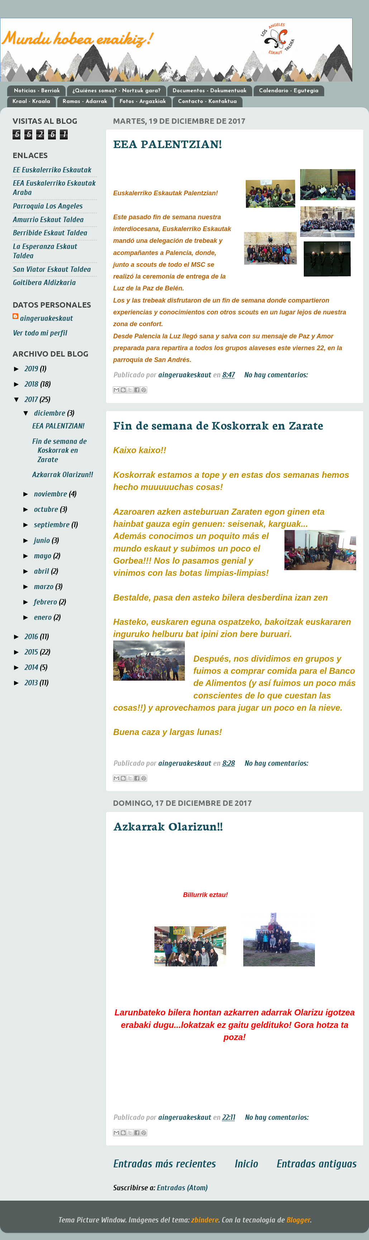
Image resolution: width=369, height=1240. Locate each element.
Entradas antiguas (316, 1164)
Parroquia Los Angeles (47, 206)
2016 (31, 636)
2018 (32, 384)
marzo (44, 586)
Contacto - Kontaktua (207, 101)
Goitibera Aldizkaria (44, 282)
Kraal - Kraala (31, 101)
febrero (46, 602)
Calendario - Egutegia (288, 91)
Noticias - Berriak (37, 91)
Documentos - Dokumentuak (209, 91)
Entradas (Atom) (182, 1187)
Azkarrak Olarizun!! (168, 825)
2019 (31, 368)
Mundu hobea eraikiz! (76, 38)
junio (42, 540)
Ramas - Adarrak (85, 101)
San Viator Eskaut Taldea (52, 269)
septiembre (52, 524)
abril (42, 571)
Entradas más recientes (164, 1164)
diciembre (50, 413)
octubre (46, 509)
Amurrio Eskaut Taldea (48, 219)
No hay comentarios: (275, 375)
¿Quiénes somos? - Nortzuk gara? (116, 91)
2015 (31, 652)
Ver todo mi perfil (40, 333)
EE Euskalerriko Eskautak (52, 170)
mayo (43, 556)
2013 (31, 682)
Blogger (298, 1220)
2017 (31, 399)
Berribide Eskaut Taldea (50, 233)
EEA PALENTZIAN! (167, 143)
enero (43, 617)
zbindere (204, 1220)
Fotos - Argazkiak (143, 101)
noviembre (51, 494)
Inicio (246, 1164)
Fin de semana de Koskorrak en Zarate (218, 424)
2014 (31, 667)
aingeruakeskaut (46, 318)
